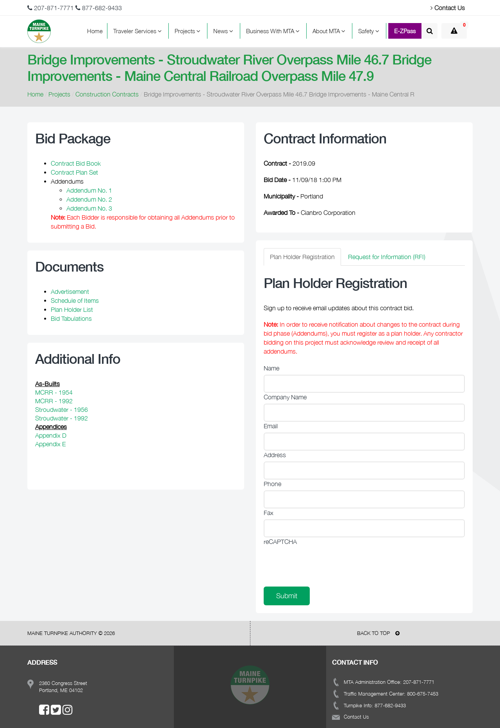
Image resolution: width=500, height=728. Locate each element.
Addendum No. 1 (89, 190)
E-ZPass (405, 30)
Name (271, 368)
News (224, 30)
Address (275, 454)
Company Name (285, 397)
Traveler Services (138, 30)
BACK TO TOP (378, 633)
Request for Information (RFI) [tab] (386, 256)
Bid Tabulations (71, 318)
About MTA (330, 30)
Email (271, 425)
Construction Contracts (107, 94)
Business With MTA (274, 30)
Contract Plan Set (74, 172)
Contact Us (447, 7)
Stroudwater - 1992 (61, 418)
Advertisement (70, 291)
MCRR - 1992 (54, 400)
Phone (272, 483)
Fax (268, 512)
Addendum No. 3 (89, 208)
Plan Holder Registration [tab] (302, 256)
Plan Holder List (72, 309)
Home (95, 30)
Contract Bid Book (76, 163)
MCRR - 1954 (54, 392)
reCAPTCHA (280, 541)
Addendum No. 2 (89, 199)
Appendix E (50, 443)
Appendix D (50, 435)
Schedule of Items (75, 300)
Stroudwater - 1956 (61, 409)
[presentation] (323, 563)
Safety (370, 30)
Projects (189, 30)
